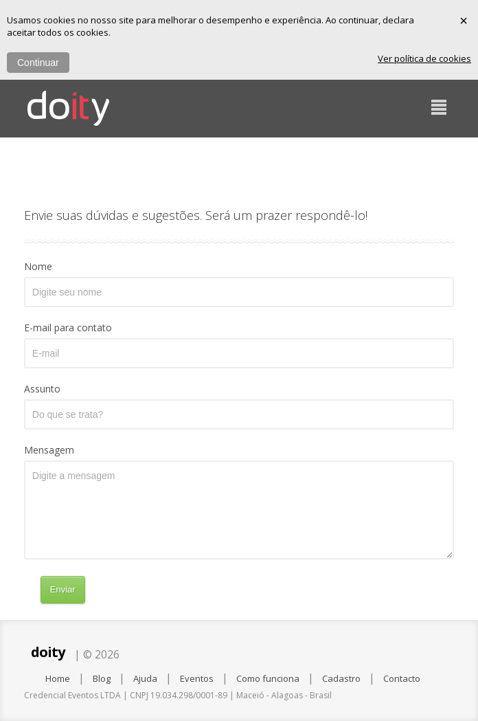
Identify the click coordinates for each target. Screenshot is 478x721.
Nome (38, 266)
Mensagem (49, 449)
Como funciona (267, 678)
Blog (102, 678)
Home (57, 678)
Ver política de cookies (424, 58)
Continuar (38, 62)
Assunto (42, 388)
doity (48, 652)
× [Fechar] (463, 20)
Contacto (401, 678)
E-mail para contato (68, 327)
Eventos (197, 678)
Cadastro (341, 678)
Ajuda (145, 678)
